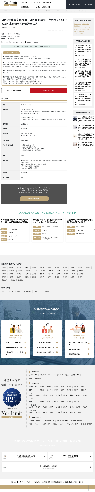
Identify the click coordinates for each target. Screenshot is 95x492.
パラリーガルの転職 (72, 424)
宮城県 (27, 267)
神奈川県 (12, 270)
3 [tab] (47, 245)
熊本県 (65, 277)
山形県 (42, 267)
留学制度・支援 (14, 42)
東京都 (88, 267)
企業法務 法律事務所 (79, 31)
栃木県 (65, 267)
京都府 (19, 273)
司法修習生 (77, 26)
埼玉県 (80, 267)
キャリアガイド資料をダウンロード (78, 343)
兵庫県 (34, 273)
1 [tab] (42, 245)
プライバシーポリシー (25, 481)
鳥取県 (58, 273)
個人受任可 (5, 42)
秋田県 (34, 267)
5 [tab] (53, 245)
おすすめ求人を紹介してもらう (15, 347)
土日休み (29, 42)
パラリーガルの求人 (35, 378)
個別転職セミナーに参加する (45, 352)
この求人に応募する (48, 90)
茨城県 (57, 267)
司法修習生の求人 (45, 374)
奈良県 (42, 273)
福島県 (49, 267)
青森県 (11, 267)
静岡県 (74, 270)
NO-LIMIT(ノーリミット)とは (30, 2)
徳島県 (11, 277)
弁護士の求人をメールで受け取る (15, 353)
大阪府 (27, 273)
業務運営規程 (46, 481)
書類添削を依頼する (74, 349)
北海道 (4, 267)
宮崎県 (80, 277)
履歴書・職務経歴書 (63, 420)
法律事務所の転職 (76, 420)
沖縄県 (13, 280)
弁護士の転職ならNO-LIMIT (10, 10)
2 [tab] (45, 245)
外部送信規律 (57, 481)
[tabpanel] (47, 229)
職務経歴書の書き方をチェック (46, 347)
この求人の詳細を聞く (34, 198)
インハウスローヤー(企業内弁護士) (82, 28)
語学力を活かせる (84, 29)
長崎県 (57, 277)
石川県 (35, 270)
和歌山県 (50, 273)
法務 (36, 291)
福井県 (43, 270)
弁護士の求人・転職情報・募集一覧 (24, 10)
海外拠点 (21, 280)
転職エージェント (34, 424)
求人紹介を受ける (75, 4)
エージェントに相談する (44, 342)
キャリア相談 (87, 4)
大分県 (72, 277)
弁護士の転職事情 (34, 420)
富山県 (28, 270)
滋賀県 (11, 273)
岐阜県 (66, 270)
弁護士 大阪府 (85, 24)
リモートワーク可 (78, 33)
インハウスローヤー (15, 291)
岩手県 (19, 267)
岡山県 (74, 273)
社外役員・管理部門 (86, 424)
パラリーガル (45, 291)
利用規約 (37, 481)
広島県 (81, 273)
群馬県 (72, 267)
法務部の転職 (46, 424)
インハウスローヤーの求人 (61, 374)
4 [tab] (50, 245)
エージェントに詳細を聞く (14, 90)
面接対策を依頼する (74, 354)
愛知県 (81, 270)
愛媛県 (27, 277)
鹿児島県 (4, 280)
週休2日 (23, 42)
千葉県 (4, 270)
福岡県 (42, 277)
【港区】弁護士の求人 (48, 10)
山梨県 (51, 270)
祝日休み (36, 42)
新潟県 (20, 270)
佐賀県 (49, 277)
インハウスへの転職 (48, 420)
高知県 (34, 277)
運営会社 (13, 481)
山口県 (4, 277)
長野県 (58, 270)
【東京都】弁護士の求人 (37, 10)
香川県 (19, 277)
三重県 (4, 273)
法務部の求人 (75, 374)
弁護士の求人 (33, 374)
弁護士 (4, 291)
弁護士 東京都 (77, 24)
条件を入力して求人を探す (13, 342)
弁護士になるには (58, 424)
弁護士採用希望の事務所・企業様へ (74, 481)
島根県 (66, 273)
